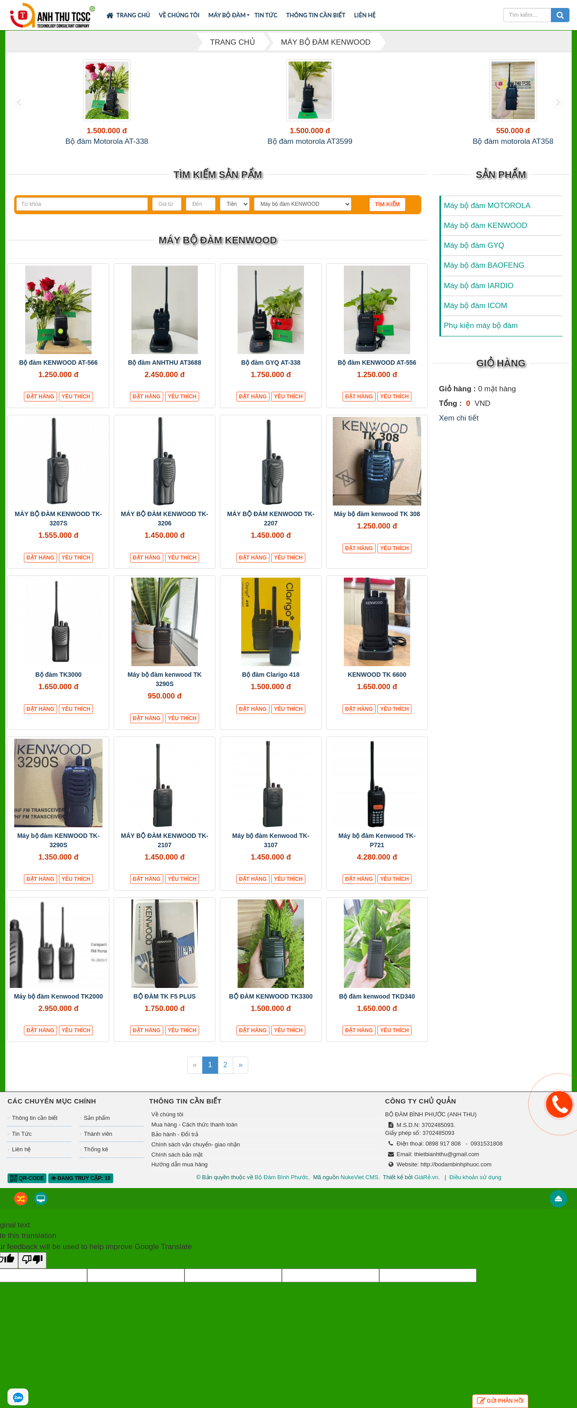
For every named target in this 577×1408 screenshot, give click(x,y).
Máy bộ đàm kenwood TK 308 (377, 524)
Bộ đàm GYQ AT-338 (270, 373)
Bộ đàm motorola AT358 (241, 141)
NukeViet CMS (359, 1187)
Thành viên (98, 1144)
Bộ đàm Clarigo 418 (271, 685)
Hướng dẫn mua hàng (179, 1175)
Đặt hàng (40, 408)
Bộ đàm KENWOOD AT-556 (377, 373)
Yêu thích (76, 408)
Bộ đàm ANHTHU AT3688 (164, 373)
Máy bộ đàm (227, 15)
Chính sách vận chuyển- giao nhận (195, 1155)
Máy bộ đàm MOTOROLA (487, 216)
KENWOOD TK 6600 (377, 685)
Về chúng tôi (179, 15)
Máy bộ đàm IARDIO (478, 296)
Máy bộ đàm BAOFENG (484, 276)
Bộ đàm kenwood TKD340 (377, 1007)
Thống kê (96, 1160)
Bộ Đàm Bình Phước (281, 1187)
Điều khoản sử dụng (475, 1187)
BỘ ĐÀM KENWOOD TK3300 (270, 1007)
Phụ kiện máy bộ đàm (481, 336)
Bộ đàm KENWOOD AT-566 (58, 373)
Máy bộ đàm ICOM (475, 316)
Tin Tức (265, 15)
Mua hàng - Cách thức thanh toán (194, 1135)
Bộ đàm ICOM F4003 (524, 141)
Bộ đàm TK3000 (58, 685)
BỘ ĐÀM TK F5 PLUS (165, 1007)
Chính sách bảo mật (177, 1165)
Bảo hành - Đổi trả (174, 1145)
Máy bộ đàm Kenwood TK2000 (58, 1007)
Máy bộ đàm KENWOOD (485, 236)
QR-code (27, 1189)
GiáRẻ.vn (426, 1187)
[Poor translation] (32, 1271)
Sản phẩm (97, 1129)
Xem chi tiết (458, 428)
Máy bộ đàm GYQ (474, 256)
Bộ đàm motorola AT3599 (146, 141)
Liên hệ (365, 15)
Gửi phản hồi (500, 1401)
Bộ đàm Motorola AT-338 (52, 141)
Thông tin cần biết (316, 15)
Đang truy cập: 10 (81, 1189)
